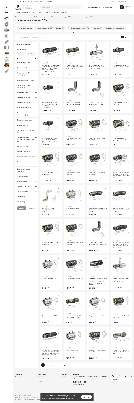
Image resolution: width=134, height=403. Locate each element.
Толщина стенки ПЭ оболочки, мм (23, 74)
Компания (25, 12)
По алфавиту (35, 37)
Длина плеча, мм (22, 125)
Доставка (33, 12)
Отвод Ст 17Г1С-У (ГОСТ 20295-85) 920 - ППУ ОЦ (96, 103)
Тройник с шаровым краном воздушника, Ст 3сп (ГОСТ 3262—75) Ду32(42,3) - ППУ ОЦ (98, 66)
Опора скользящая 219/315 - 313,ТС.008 (50, 243)
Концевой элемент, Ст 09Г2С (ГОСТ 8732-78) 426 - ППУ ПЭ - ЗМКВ (74, 317)
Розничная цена (22, 50)
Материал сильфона (23, 152)
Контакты (64, 12)
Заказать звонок (107, 7)
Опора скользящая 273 (72, 350)
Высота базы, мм (22, 197)
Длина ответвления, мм (24, 120)
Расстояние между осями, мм (25, 131)
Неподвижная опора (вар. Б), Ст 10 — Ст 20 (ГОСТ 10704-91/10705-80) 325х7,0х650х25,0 (50, 105)
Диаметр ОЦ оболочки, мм (25, 80)
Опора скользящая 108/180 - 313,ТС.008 (74, 173)
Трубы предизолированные (42, 17)
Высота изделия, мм (23, 97)
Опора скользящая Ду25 (49, 316)
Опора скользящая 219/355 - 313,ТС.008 (121, 103)
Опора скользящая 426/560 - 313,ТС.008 (121, 316)
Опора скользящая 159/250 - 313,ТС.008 (97, 173)
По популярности (23, 37)
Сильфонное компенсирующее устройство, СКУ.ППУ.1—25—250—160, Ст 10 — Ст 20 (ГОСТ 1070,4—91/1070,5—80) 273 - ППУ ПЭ (98, 282)
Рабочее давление (23, 146)
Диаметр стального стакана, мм (23, 170)
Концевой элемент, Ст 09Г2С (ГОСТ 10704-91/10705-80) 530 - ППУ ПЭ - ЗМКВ (74, 66)
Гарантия (47, 12)
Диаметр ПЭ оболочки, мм (25, 68)
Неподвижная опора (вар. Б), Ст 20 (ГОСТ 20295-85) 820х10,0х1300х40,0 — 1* (50, 140)
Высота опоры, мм (23, 202)
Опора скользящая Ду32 (73, 208)
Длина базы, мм (22, 181)
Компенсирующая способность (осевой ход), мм (25, 139)
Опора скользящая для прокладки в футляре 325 (120, 139)
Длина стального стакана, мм (25, 163)
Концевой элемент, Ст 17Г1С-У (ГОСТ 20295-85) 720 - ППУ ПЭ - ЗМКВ (98, 210)
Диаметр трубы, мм (23, 63)
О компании (18, 377)
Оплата (40, 12)
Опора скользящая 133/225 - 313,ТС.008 (74, 279)
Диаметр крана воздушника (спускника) (25, 114)
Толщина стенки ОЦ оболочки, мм (23, 86)
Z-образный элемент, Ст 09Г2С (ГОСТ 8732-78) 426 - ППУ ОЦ (50, 210)
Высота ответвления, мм (25, 102)
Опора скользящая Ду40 (96, 316)
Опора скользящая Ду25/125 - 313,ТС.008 (74, 243)
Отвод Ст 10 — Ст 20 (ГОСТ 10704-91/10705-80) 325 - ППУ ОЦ (98, 244)
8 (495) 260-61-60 (94, 7)
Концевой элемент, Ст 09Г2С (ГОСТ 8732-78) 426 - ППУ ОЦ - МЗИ (121, 351)
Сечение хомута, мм (23, 186)
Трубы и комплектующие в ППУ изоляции (64, 17)
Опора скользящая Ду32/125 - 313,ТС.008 (98, 350)
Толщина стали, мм (23, 191)
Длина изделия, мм (23, 92)
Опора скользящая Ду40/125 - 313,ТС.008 (98, 139)
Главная (17, 12)
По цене (45, 37)
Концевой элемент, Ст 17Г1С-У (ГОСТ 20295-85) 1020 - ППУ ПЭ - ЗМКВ (121, 210)
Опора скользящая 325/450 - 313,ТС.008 (74, 139)
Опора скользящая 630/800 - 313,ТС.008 (50, 173)
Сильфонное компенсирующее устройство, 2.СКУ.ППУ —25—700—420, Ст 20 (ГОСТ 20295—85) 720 (121, 175)
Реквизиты (55, 12)
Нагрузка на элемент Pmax (26, 157)
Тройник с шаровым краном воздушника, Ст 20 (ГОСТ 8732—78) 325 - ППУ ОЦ (121, 280)
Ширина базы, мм (22, 176)
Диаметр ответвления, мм (25, 108)
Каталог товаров (27, 17)
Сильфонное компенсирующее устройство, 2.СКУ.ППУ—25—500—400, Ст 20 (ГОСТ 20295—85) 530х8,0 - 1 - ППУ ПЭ (51, 352)
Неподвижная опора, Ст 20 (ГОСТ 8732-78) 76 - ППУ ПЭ (121, 65)
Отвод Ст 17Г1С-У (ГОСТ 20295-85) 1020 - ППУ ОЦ (73, 103)
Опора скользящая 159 (49, 278)
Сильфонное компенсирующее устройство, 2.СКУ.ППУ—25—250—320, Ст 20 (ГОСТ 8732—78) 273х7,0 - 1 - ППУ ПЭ (121, 245)
